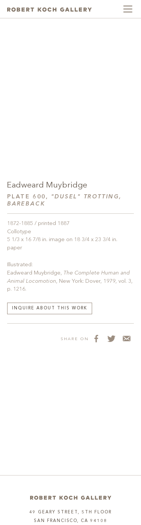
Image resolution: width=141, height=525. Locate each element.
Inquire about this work (49, 308)
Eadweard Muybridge (47, 185)
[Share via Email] (126, 339)
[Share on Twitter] (111, 339)
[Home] (70, 498)
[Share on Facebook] (96, 339)
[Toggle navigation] (128, 9)
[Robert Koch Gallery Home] (49, 9)
